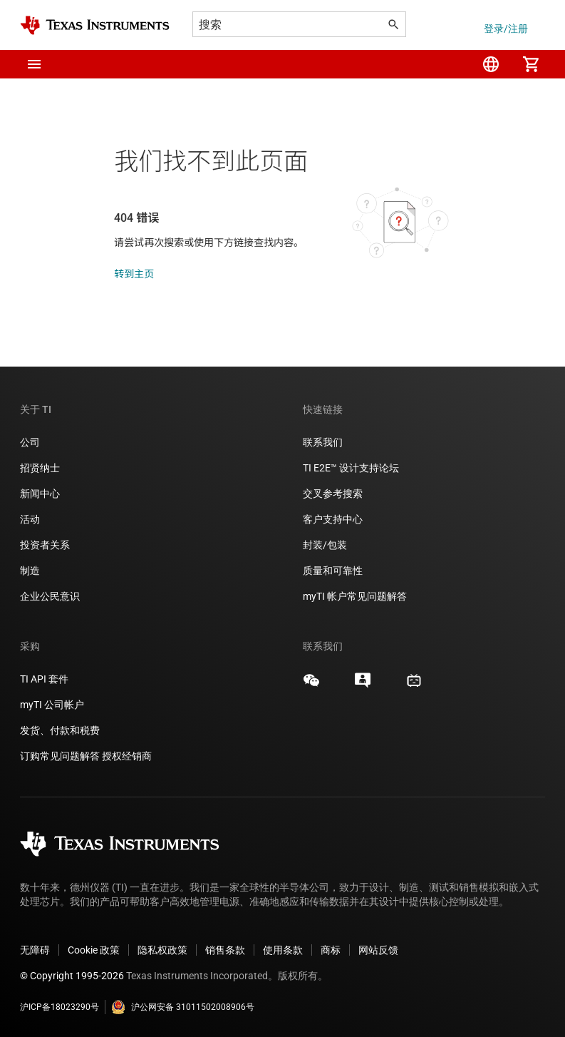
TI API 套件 (44, 679)
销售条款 (225, 950)
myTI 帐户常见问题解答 (355, 596)
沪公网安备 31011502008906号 (182, 1007)
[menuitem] (491, 64)
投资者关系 (45, 545)
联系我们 (323, 442)
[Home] (95, 25)
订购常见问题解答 (60, 756)
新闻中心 (40, 493)
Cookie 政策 (94, 950)
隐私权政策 (162, 950)
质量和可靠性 (334, 570)
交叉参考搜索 (333, 493)
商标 (331, 950)
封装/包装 (325, 545)
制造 (30, 570)
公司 (30, 442)
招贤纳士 (40, 468)
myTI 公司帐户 (52, 704)
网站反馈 (378, 950)
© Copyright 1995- (72, 975)
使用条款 (283, 950)
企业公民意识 (50, 596)
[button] (34, 64)
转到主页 (134, 274)
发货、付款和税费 (60, 730)
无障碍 (35, 950)
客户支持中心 (333, 519)
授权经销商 (127, 756)
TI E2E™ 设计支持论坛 (351, 468)
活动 (30, 519)
